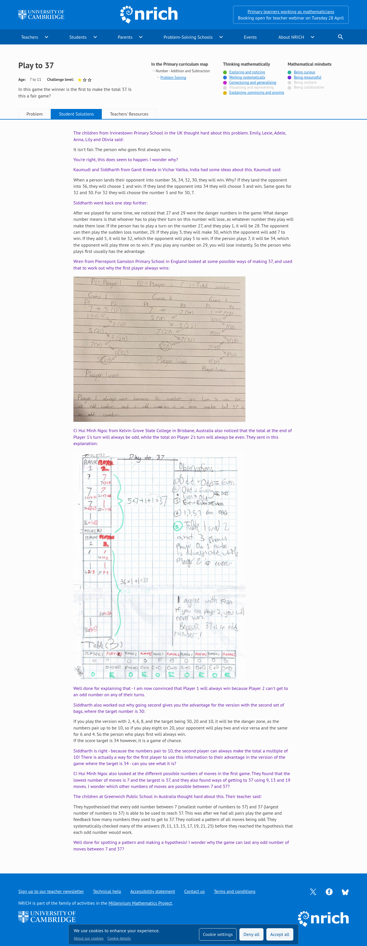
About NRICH (291, 37)
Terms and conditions (234, 891)
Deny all (251, 934)
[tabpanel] (183, 491)
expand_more (46, 37)
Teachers (29, 37)
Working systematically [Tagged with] (247, 77)
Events (250, 37)
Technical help (107, 891)
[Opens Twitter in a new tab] (313, 891)
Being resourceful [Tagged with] (307, 77)
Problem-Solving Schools (188, 37)
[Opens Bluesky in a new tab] (345, 891)
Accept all (280, 934)
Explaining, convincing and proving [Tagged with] (256, 92)
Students (78, 37)
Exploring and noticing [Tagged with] (247, 72)
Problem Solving (173, 77)
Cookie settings (218, 934)
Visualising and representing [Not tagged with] (251, 87)
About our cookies (89, 938)
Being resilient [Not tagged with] (305, 82)
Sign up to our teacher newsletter (51, 891)
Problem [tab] (34, 114)
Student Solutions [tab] (76, 114)
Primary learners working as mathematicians (291, 11)
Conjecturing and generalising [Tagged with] (252, 82)
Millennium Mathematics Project (140, 903)
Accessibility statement (152, 891)
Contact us (194, 891)
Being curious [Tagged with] (304, 72)
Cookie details (119, 938)
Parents (125, 37)
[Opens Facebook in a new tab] (329, 891)
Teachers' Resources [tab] (129, 114)
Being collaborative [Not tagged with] (309, 87)
